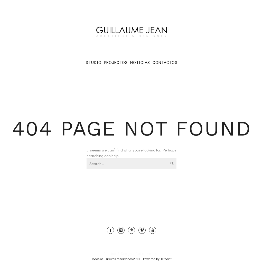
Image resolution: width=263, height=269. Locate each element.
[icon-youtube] (152, 230)
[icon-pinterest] (133, 230)
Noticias (140, 62)
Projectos (116, 62)
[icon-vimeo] (143, 230)
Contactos (165, 62)
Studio (93, 62)
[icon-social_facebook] (112, 230)
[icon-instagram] (122, 230)
